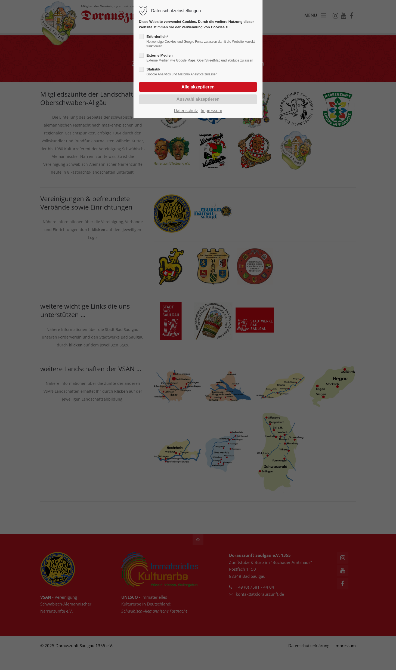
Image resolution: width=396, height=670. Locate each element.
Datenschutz (186, 110)
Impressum (211, 110)
